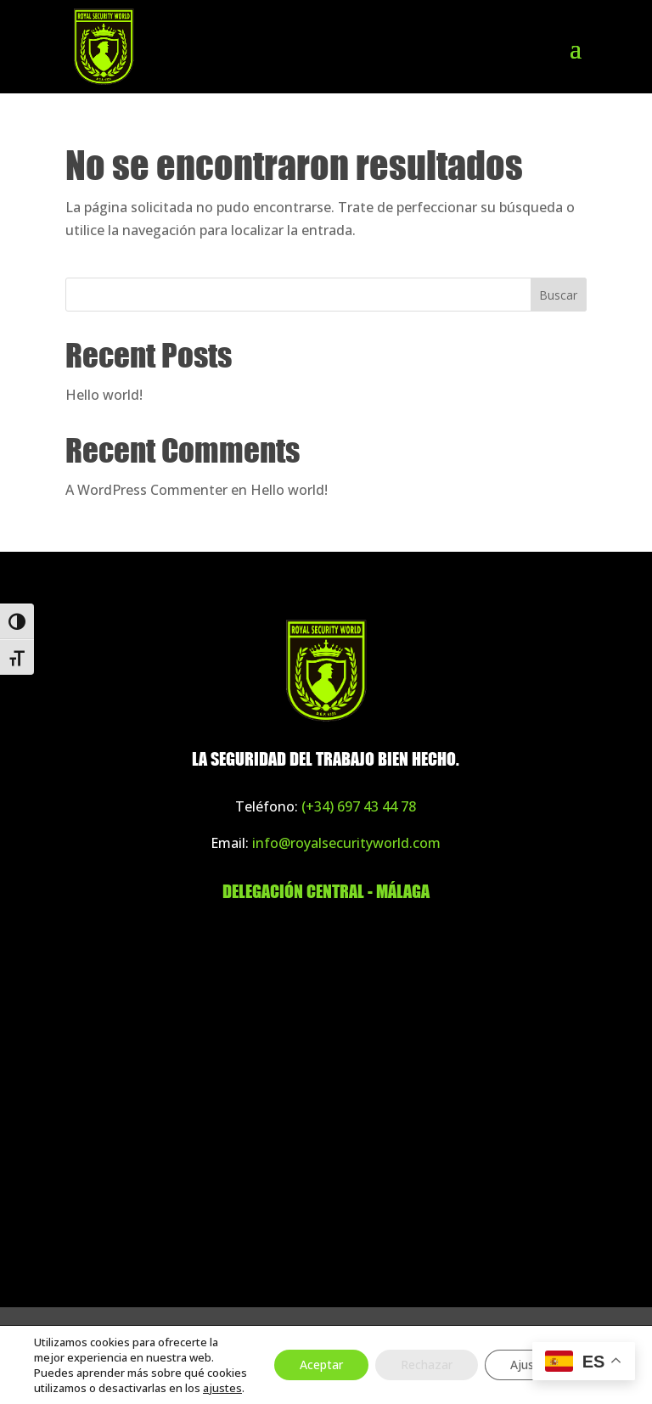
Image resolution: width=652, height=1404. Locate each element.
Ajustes (531, 1364)
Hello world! (104, 394)
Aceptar (321, 1364)
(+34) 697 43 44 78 (358, 806)
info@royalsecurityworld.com (346, 843)
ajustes (222, 1388)
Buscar (558, 295)
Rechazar (426, 1364)
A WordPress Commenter (146, 489)
